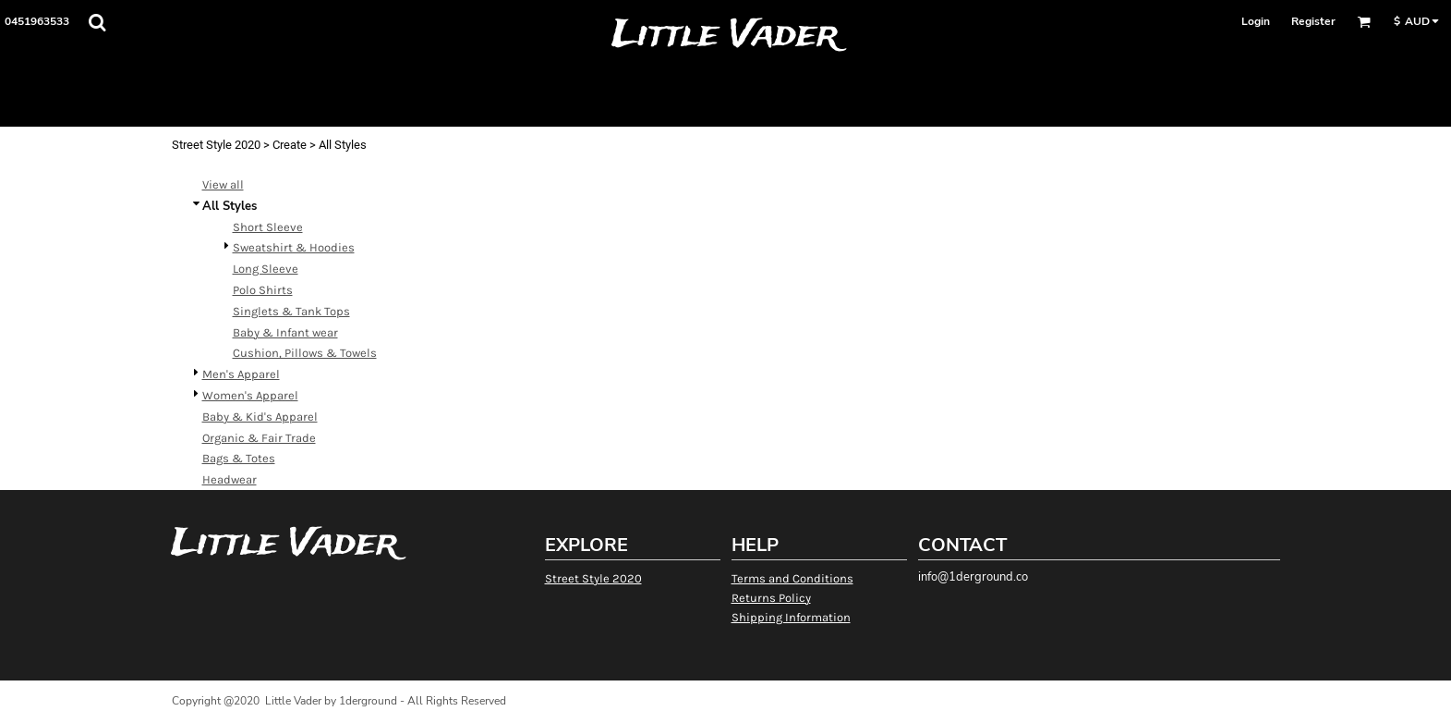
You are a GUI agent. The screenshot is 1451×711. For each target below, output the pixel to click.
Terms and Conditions (792, 578)
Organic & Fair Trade (259, 438)
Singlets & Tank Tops (291, 311)
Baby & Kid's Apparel (260, 416)
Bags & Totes (238, 458)
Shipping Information (791, 617)
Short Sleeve (268, 227)
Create (289, 145)
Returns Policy (771, 598)
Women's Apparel (250, 395)
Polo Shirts (263, 290)
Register (1313, 21)
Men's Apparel (241, 374)
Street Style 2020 (216, 145)
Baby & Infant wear (285, 332)
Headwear (229, 479)
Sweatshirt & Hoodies (294, 247)
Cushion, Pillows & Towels (305, 353)
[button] (97, 22)
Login (1255, 21)
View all (223, 184)
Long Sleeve (265, 269)
